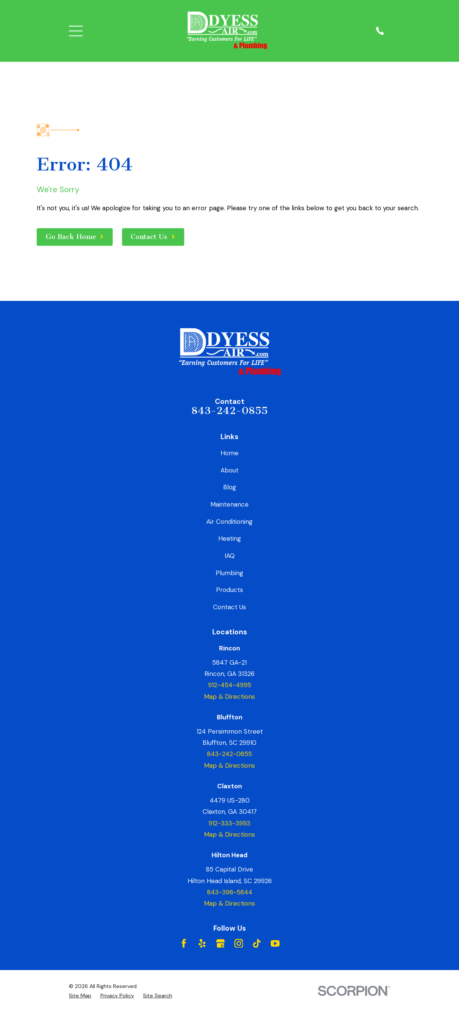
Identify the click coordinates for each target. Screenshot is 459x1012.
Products (229, 590)
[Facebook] (183, 943)
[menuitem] (80, 995)
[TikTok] (256, 943)
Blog (229, 487)
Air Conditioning (229, 521)
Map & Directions (229, 696)
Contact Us (229, 607)
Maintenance (229, 504)
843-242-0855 (229, 411)
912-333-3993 (229, 823)
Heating (229, 538)
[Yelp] (202, 943)
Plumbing (229, 573)
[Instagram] (238, 943)
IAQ (230, 556)
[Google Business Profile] (220, 943)
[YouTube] (275, 943)
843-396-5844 (229, 892)
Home (229, 453)
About (229, 470)
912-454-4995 (229, 685)
